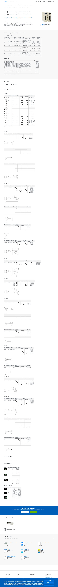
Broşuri (8, 545)
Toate (5, 545)
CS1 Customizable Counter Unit (28, 549)
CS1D (5, 528)
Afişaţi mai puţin (29, 536)
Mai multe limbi (42, 559)
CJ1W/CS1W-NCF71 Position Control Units (12, 549)
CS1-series (46, 24)
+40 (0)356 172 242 (48, 575)
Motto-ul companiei (7, 575)
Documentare (28, 7)
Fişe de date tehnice (12, 545)
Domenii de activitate (7, 576)
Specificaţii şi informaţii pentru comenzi (14, 7)
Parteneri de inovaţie (32, 575)
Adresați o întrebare (48, 576)
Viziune (18, 575)
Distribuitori (31, 576)
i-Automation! (19, 576)
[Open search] (35, 1)
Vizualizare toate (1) (29, 533)
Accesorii (20, 7)
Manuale (17, 545)
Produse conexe (24, 7)
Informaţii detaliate (6, 7)
